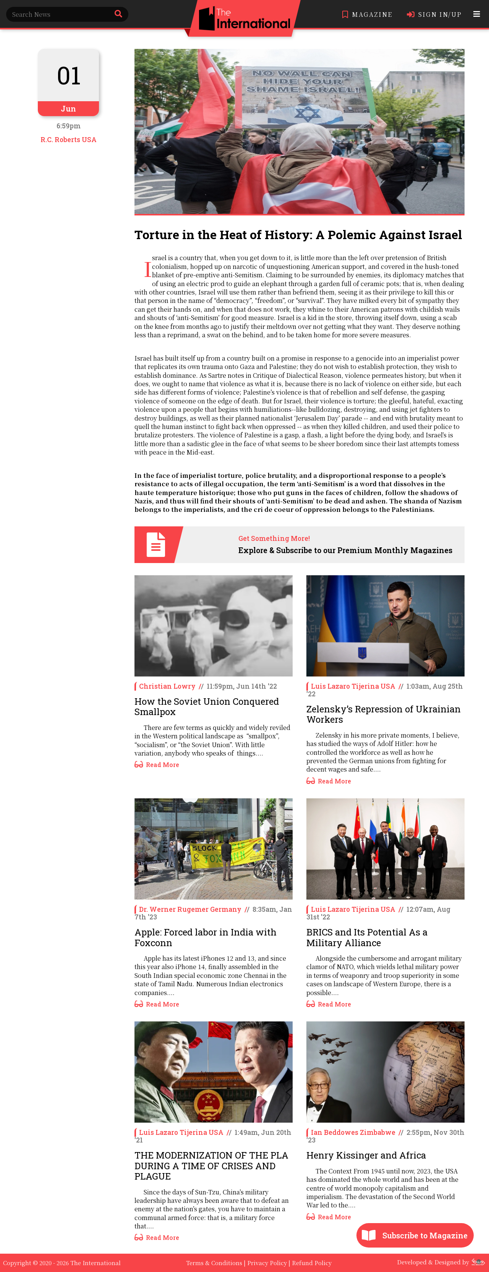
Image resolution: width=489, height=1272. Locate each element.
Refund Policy (312, 1263)
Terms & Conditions (214, 1263)
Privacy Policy (267, 1263)
